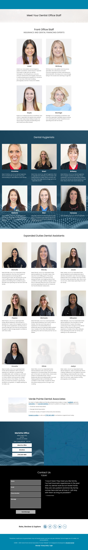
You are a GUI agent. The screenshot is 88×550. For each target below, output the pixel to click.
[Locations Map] (66, 443)
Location (67, 4)
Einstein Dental (70, 543)
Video (51, 4)
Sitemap (37, 545)
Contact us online (15, 415)
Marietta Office (22, 433)
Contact (75, 4)
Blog (39, 4)
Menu (82, 4)
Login (51, 545)
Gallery (45, 4)
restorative (63, 402)
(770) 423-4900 (59, 4)
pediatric (52, 402)
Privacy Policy (45, 545)
